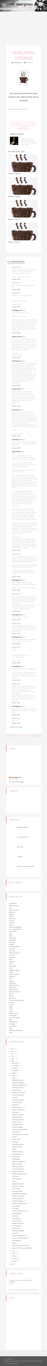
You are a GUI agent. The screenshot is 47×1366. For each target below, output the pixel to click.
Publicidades (12, 1015)
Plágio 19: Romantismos (18, 1161)
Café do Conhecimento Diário (25, 866)
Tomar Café (15, 1233)
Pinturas (11, 1005)
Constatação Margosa (18, 1231)
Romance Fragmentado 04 (19, 1085)
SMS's (10, 1020)
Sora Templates (15, 1361)
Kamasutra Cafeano (22, 827)
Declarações (12, 938)
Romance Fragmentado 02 (19, 1174)
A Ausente (15, 1097)
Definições (12, 942)
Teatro (11, 1028)
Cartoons (11, 921)
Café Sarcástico (16, 1090)
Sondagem (12, 1024)
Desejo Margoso (16, 1154)
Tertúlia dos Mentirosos (16, 1030)
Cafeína (11, 916)
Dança (11, 934)
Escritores (12, 955)
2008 (12, 1061)
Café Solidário (16, 1189)
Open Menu (40, 4)
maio (13, 1251)
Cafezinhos (12, 918)
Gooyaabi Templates (12, 1363)
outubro (14, 1068)
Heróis (11, 964)
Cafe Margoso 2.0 (18, 62)
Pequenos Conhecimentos (17, 1000)
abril (13, 1253)
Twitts (10, 1032)
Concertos (12, 923)
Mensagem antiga (36, 736)
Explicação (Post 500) (18, 1186)
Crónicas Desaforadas (15, 927)
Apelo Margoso (16, 1218)
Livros (10, 979)
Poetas (11, 1011)
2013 (12, 1049)
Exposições (12, 957)
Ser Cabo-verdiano (14, 1017)
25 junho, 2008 (16, 279)
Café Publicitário (17, 1107)
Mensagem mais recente (13, 736)
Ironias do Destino (14, 974)
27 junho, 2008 (16, 644)
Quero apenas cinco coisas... (20, 1134)
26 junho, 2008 (16, 550)
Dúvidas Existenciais (14, 946)
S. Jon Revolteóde (17, 1124)
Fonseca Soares (16, 389)
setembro (15, 1070)
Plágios (11, 1007)
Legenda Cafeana (17, 1117)
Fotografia (12, 961)
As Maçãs (19, 856)
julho (14, 1075)
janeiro (14, 1261)
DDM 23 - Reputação (18, 1196)
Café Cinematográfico (18, 1083)
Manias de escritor (14, 985)
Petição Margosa (17, 1213)
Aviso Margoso (16, 1159)
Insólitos (11, 972)
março (14, 1256)
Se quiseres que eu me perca (20, 1245)
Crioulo (11, 925)
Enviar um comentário (16, 727)
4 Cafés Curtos (16, 1139)
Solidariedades (13, 1022)
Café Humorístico (17, 1102)
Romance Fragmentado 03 (19, 1129)
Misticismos (12, 987)
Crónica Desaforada (18, 1095)
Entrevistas (12, 951)
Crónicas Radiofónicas (15, 929)
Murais (11, 994)
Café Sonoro (15, 1105)
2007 (12, 1264)
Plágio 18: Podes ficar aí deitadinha (22, 1248)
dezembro (15, 1063)
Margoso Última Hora (18, 1184)
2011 (12, 1053)
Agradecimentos (13, 905)
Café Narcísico (16, 1157)
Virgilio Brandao (16, 452)
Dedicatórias (12, 940)
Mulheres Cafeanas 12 (18, 1110)
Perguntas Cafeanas (23, 55)
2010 (12, 1056)
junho (14, 1078)
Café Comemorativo (17, 1166)
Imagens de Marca (14, 970)
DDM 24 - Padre (16, 1122)
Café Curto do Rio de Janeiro (20, 1238)
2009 (12, 1058)
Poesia (11, 1009)
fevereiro (15, 1258)
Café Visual (20, 847)
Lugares (11, 981)
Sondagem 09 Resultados (19, 1194)
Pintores (11, 1002)
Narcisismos (12, 998)
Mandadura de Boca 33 (18, 1092)
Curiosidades (13, 931)
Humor (11, 968)
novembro (15, 1065)
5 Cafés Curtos (16, 1228)
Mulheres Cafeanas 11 (18, 1201)
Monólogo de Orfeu (18, 1087)
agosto (14, 1073)
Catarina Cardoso (17, 337)
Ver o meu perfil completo (16, 782)
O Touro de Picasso (22, 837)
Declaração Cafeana (18, 1120)
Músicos (11, 996)
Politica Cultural (13, 1013)
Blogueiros (12, 912)
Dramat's (11, 944)
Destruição (15, 1216)
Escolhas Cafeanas (14, 953)
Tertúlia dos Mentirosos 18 (19, 1211)
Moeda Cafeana (13, 989)
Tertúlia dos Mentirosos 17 (19, 1235)
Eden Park (12, 949)
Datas (10, 936)
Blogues (11, 914)
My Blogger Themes (28, 1361)
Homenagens (13, 966)
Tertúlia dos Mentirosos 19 (19, 1203)
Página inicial (25, 736)
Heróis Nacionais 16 (17, 1198)
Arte (10, 908)
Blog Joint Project (14, 910)
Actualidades (12, 903)
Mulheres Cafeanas (14, 992)
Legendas (12, 976)
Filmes (11, 959)
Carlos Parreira (16, 410)
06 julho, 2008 (16, 703)
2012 (12, 1051)
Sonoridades (12, 1026)
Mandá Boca (12, 983)
